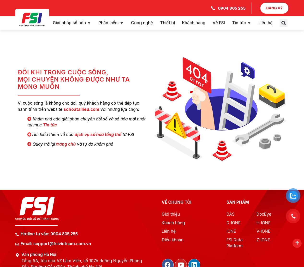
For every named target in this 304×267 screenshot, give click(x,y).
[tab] (72, 23)
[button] (283, 23)
